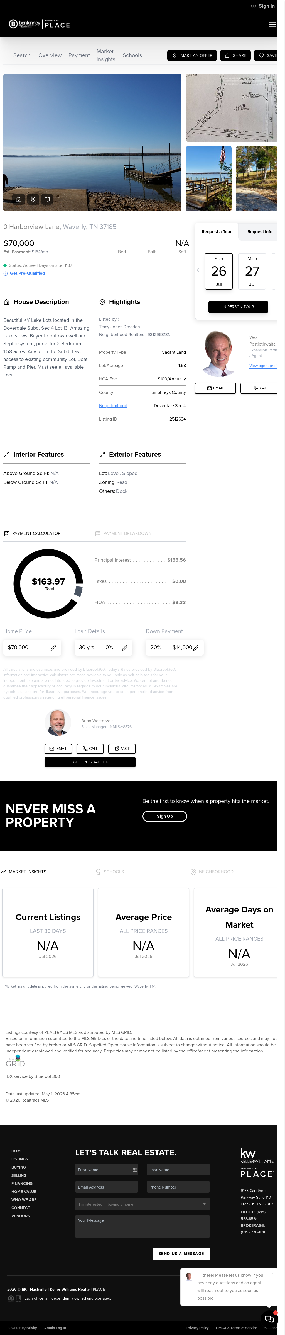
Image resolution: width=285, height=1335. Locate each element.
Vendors (20, 1216)
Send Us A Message (181, 1253)
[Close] (272, 1274)
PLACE (99, 1289)
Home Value (23, 1191)
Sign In (263, 6)
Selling (18, 1175)
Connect (20, 1208)
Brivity (31, 1328)
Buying (18, 1167)
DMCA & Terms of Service (236, 1328)
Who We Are (23, 1200)
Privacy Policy (197, 1328)
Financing (22, 1183)
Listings (19, 1159)
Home (17, 1151)
